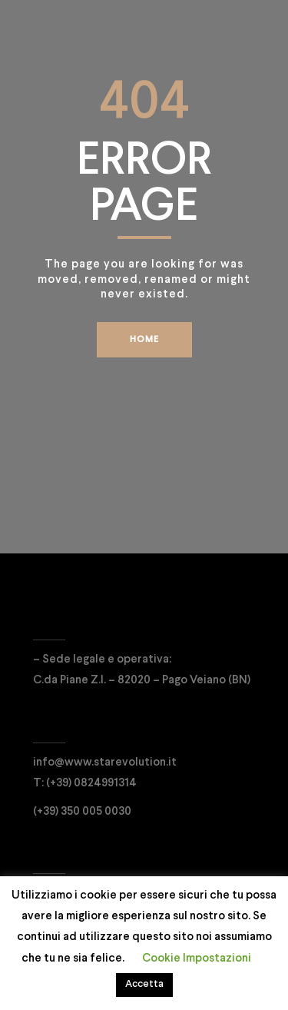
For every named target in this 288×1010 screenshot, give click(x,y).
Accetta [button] (144, 984)
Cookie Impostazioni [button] (196, 958)
